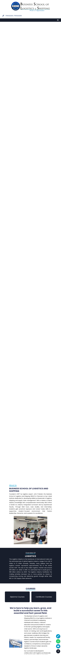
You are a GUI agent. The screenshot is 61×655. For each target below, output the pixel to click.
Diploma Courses (17, 597)
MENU (3, 20)
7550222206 (18, 16)
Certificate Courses (44, 597)
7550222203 (9, 16)
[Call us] (58, 636)
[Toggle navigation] (58, 20)
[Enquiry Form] (58, 646)
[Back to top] (58, 651)
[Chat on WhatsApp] (58, 641)
